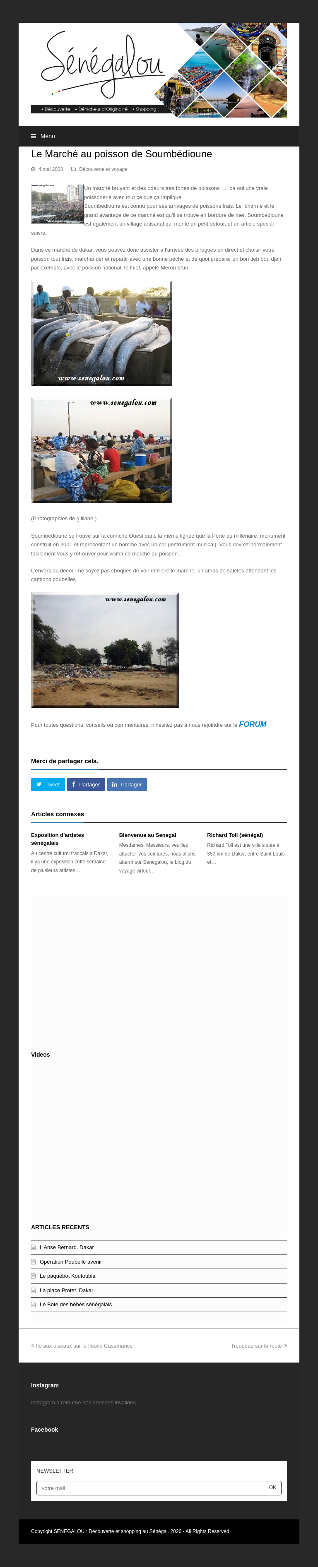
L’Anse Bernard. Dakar (67, 1247)
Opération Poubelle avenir (71, 1262)
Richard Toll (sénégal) (235, 835)
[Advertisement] (159, 971)
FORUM (252, 724)
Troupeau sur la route (259, 1346)
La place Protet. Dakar (66, 1290)
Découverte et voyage (103, 169)
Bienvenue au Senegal (147, 835)
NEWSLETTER (54, 1471)
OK (272, 1487)
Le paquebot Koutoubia (67, 1276)
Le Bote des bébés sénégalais (76, 1304)
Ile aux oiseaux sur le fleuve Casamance (81, 1346)
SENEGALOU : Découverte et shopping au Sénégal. (112, 1531)
